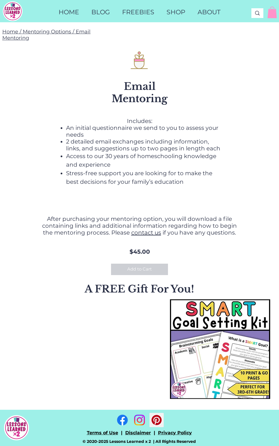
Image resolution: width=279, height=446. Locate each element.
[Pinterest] (156, 420)
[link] (272, 12)
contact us (146, 232)
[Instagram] (139, 420)
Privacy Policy (175, 432)
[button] (175, 12)
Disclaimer (138, 432)
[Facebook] (122, 420)
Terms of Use (102, 432)
